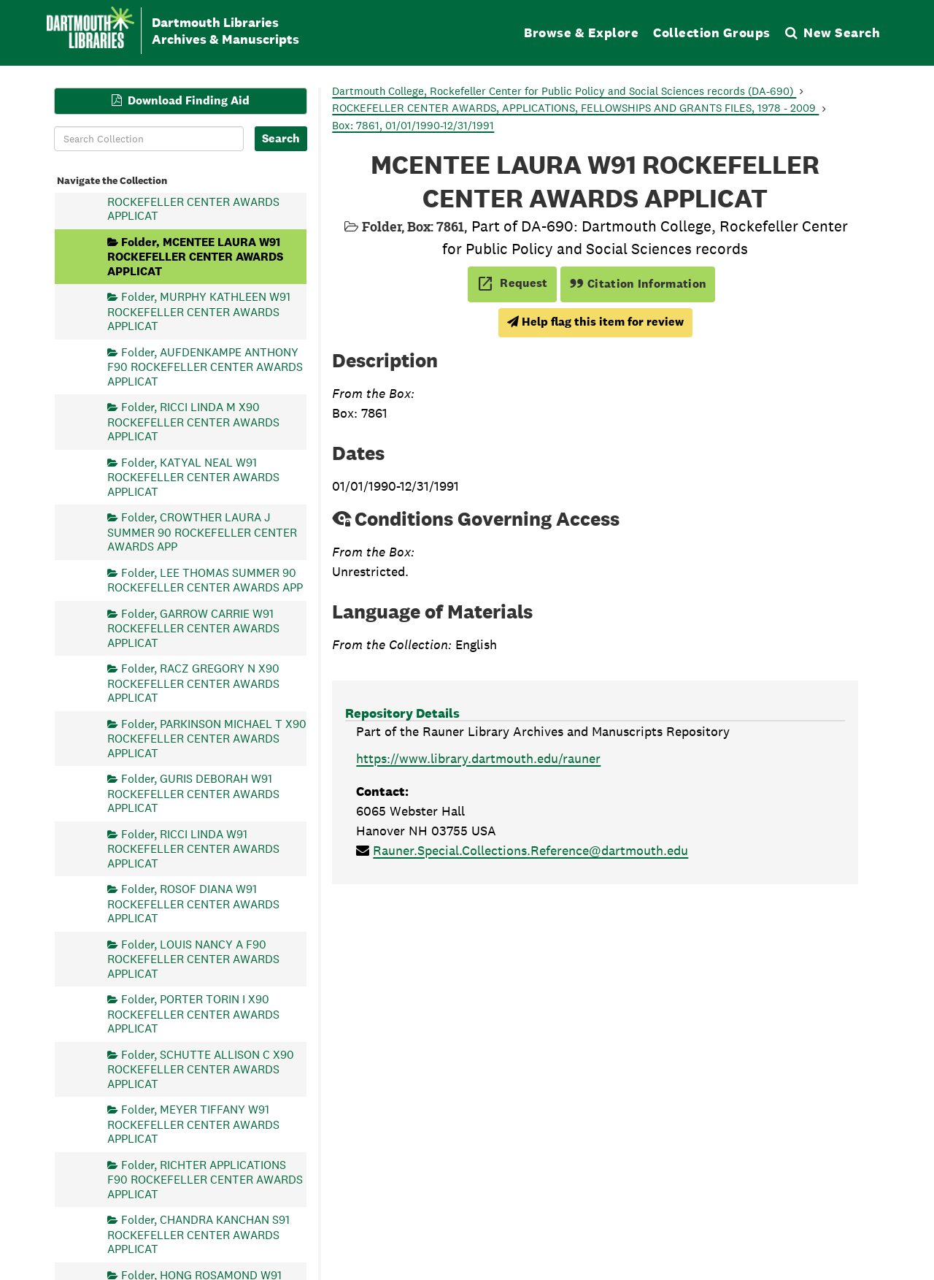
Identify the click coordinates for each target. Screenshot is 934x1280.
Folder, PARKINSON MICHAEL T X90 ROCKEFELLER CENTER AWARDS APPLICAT (206, 738)
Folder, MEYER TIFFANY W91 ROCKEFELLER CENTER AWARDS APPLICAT (193, 1124)
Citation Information (638, 283)
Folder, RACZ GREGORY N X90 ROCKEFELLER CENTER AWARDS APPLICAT (193, 683)
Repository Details (402, 713)
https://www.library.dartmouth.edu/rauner (478, 758)
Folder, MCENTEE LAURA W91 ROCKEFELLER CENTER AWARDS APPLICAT (195, 256)
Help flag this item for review (595, 321)
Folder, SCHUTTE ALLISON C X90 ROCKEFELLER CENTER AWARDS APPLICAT (200, 1068)
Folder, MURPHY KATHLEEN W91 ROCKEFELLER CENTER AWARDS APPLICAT (198, 311)
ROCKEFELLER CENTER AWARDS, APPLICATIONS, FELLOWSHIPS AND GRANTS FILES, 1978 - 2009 (575, 108)
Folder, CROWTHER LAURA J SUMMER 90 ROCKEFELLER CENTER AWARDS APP (202, 532)
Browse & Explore (581, 32)
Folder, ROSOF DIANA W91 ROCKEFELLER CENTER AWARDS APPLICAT (193, 903)
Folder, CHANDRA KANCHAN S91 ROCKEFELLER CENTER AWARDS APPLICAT (198, 1234)
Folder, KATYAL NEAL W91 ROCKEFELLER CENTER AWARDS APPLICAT (193, 476)
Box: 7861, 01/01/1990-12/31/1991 (413, 125)
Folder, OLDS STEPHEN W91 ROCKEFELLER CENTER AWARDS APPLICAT (193, 201)
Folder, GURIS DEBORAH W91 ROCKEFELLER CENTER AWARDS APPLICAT (193, 793)
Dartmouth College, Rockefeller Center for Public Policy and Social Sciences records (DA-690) (564, 91)
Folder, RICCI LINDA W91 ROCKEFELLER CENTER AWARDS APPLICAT (193, 848)
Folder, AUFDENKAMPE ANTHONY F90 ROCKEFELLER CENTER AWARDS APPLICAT (205, 366)
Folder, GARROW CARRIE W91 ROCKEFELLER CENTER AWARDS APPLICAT (193, 627)
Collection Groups (712, 32)
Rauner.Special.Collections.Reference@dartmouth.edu (530, 850)
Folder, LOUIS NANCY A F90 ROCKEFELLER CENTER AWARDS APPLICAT (193, 958)
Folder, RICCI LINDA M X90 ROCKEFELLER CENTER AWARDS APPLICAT (193, 421)
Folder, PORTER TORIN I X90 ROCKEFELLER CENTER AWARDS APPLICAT (193, 1014)
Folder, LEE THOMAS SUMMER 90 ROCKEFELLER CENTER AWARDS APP (205, 579)
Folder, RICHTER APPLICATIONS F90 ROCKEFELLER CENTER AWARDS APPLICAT (205, 1179)
